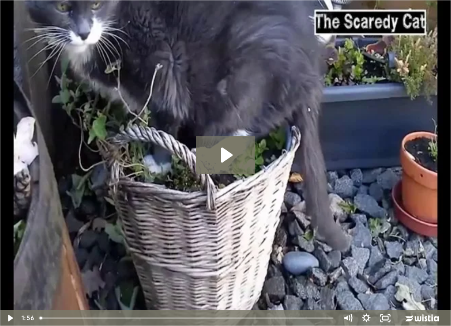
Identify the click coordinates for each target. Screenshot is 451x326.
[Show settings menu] (366, 318)
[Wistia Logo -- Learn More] (423, 318)
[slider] (187, 318)
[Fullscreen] (385, 318)
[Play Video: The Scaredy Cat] (225, 155)
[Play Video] (9, 318)
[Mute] (347, 318)
